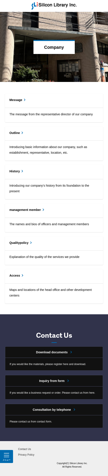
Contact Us (24, 449)
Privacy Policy (26, 454)
